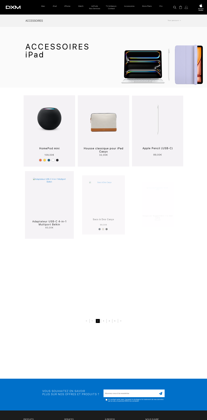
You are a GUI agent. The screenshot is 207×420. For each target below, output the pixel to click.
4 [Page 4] (109, 321)
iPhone (67, 6)
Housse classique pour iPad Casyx (103, 146)
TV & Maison (111, 6)
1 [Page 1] (92, 321)
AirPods (94, 6)
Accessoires (129, 6)
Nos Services (94, 8)
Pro (161, 6)
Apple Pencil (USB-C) (157, 142)
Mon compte (186, 7)
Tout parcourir (173, 20)
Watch (80, 6)
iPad (55, 6)
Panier (180, 7)
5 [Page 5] (114, 321)
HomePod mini (49, 147)
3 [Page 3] (103, 321)
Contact (111, 8)
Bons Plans (147, 6)
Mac (43, 6)
